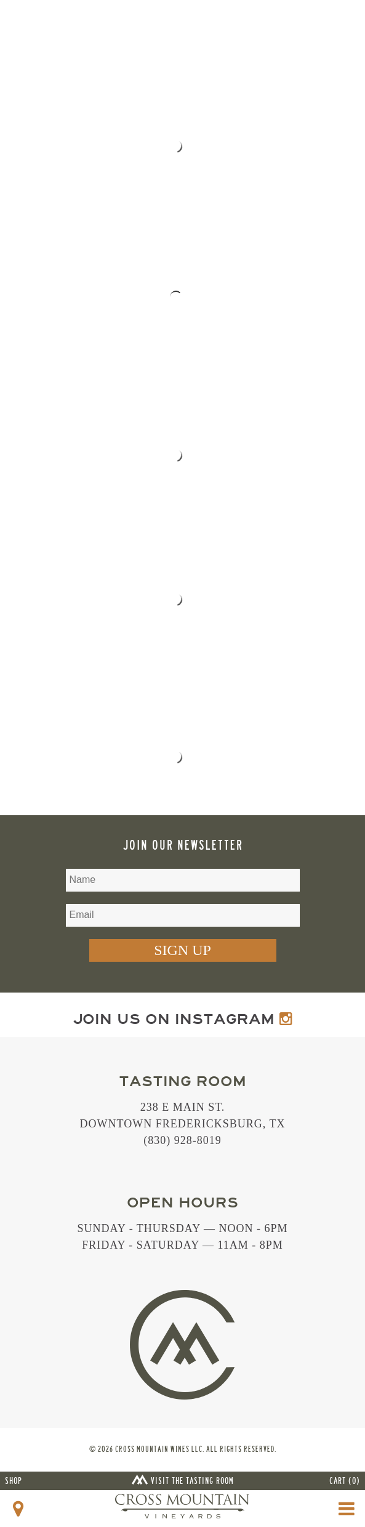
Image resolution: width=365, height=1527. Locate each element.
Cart (344, 1480)
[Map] (18, 1509)
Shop (13, 1480)
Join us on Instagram (182, 1019)
